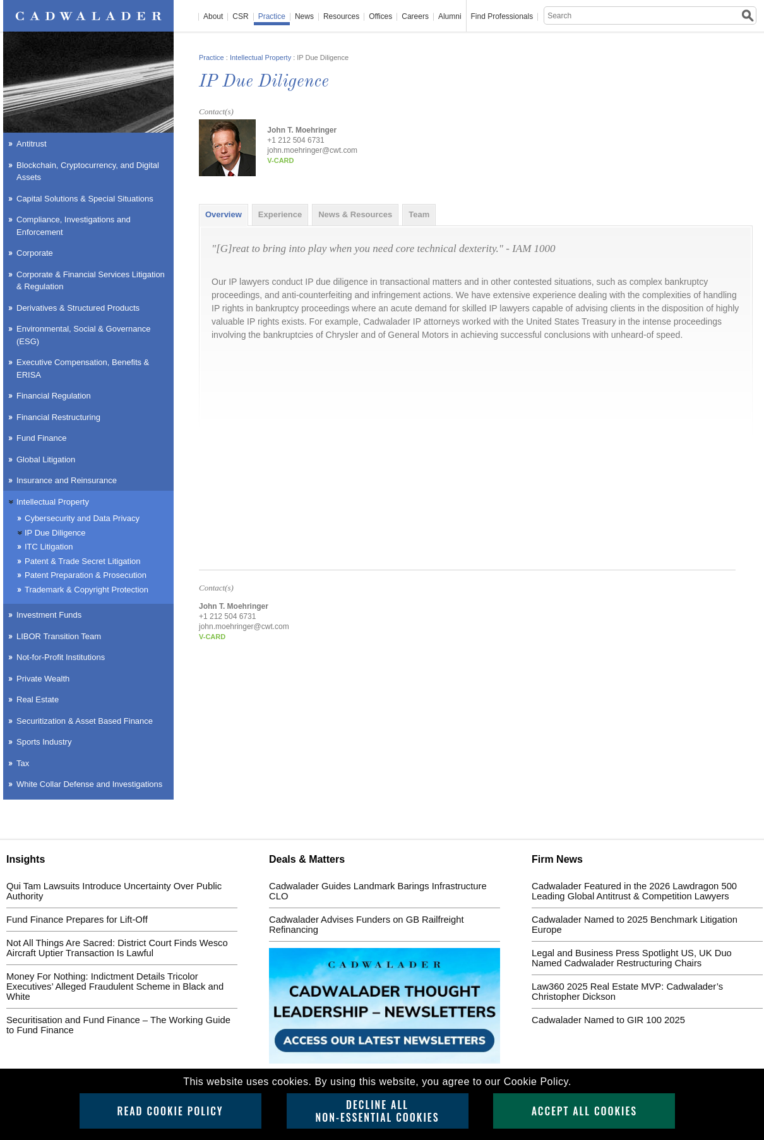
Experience (280, 214)
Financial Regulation (53, 395)
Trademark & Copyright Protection (86, 589)
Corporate (34, 253)
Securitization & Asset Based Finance (84, 721)
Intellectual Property (260, 57)
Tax (22, 763)
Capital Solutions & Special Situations (84, 198)
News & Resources (355, 214)
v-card (280, 160)
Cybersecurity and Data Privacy (82, 518)
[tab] (223, 214)
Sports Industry (43, 742)
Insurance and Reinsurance (66, 480)
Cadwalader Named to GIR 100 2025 (608, 1020)
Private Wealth (42, 678)
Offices (380, 17)
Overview (223, 214)
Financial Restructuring (58, 417)
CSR (240, 17)
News (304, 17)
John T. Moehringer (302, 130)
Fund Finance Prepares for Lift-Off (77, 920)
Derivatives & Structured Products (78, 308)
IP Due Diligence (55, 532)
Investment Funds (48, 615)
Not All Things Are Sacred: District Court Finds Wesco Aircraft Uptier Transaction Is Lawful (117, 948)
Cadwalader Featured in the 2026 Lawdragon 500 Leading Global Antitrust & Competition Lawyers (634, 891)
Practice (271, 17)
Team (419, 214)
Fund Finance (41, 438)
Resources (341, 17)
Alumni (450, 17)
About (213, 17)
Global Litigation (45, 459)
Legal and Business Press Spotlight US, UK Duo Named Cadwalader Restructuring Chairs (632, 958)
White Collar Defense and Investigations (89, 784)
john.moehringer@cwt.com (312, 150)
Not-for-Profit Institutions (60, 657)
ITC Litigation (49, 546)
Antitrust (31, 143)
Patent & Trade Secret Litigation (83, 561)
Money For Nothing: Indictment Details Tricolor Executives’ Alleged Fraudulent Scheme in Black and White (115, 986)
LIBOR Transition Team (58, 636)
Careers (415, 17)
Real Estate (37, 699)
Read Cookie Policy (170, 1111)
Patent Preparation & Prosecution (85, 575)
